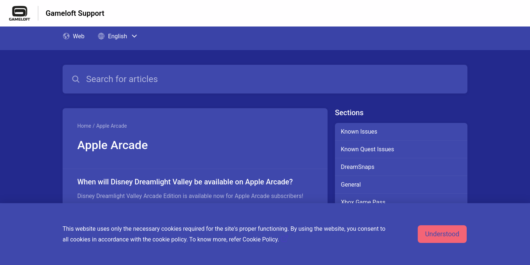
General (351, 184)
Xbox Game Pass (363, 202)
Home (84, 126)
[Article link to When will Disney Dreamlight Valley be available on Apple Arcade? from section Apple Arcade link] (195, 188)
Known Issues (359, 131)
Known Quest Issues (367, 149)
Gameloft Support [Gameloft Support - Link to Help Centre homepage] (75, 13)
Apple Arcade (111, 126)
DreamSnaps (357, 166)
